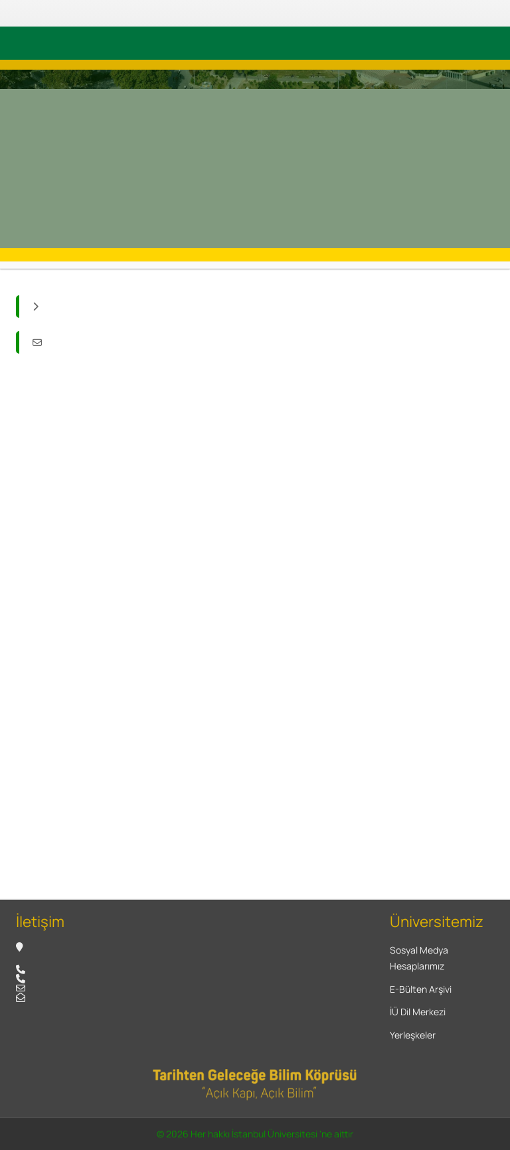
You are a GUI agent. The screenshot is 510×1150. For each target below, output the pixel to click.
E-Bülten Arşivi (421, 989)
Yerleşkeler (413, 1035)
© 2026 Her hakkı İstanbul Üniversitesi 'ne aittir (255, 1133)
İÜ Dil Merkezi (418, 1011)
